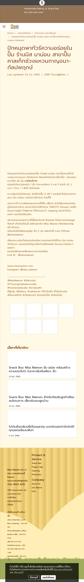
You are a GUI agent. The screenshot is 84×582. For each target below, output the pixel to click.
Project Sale (37, 467)
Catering (36, 470)
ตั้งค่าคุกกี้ (34, 577)
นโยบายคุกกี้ (18, 572)
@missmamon (15, 235)
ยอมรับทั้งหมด (48, 577)
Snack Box (36, 463)
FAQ (34, 491)
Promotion (36, 474)
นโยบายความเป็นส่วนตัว (62, 569)
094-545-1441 (35, 12)
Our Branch (37, 487)
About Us (36, 483)
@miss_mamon (28, 269)
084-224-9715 (16, 542)
